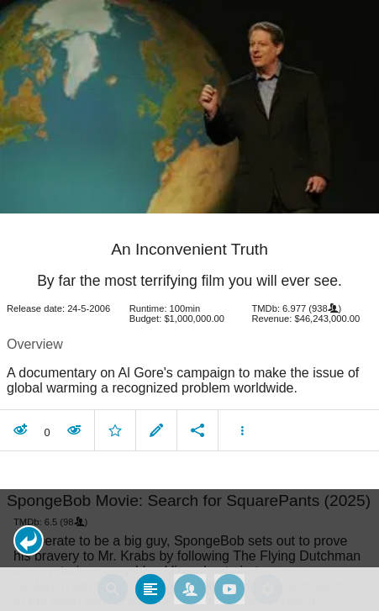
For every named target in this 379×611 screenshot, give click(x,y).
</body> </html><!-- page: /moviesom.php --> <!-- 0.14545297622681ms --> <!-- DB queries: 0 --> (189, 305)
